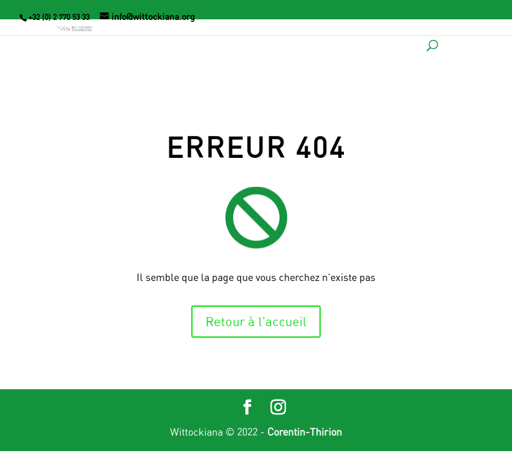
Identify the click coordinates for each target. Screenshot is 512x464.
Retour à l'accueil (256, 321)
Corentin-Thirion (304, 431)
